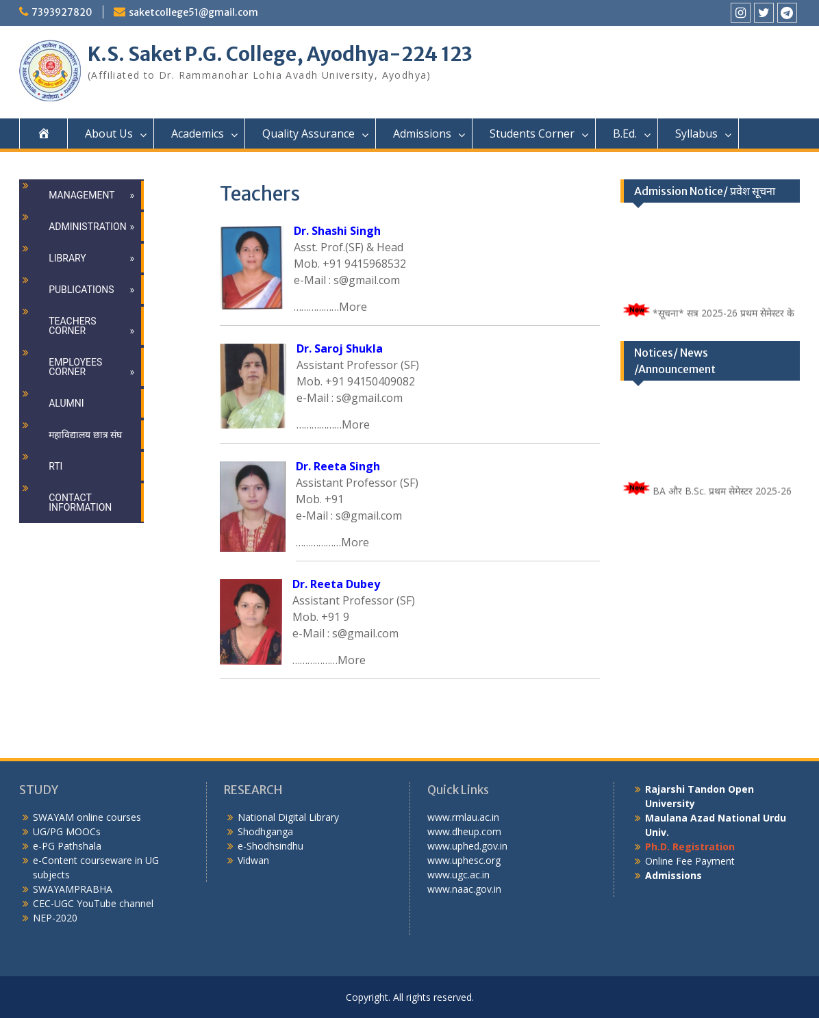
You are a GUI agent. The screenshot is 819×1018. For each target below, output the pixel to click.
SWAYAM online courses (87, 817)
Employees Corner (75, 367)
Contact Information (80, 502)
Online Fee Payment (690, 860)
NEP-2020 (55, 917)
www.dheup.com (464, 831)
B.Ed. (625, 133)
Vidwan (253, 860)
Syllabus (696, 133)
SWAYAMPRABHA (72, 888)
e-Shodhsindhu (270, 845)
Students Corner (532, 133)
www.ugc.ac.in (458, 874)
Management (81, 195)
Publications (81, 289)
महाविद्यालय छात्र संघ (85, 434)
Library (67, 258)
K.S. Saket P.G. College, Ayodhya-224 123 (280, 54)
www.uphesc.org (464, 860)
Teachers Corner (72, 326)
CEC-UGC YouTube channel (93, 903)
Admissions (422, 133)
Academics (197, 133)
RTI (55, 466)
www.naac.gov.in (464, 888)
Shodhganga (265, 831)
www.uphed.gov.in (467, 845)
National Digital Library (288, 817)
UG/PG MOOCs (67, 831)
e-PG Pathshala (67, 845)
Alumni (66, 403)
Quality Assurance (308, 133)
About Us (109, 133)
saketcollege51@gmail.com (193, 12)
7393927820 (62, 12)
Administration (87, 226)
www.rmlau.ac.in (463, 817)
